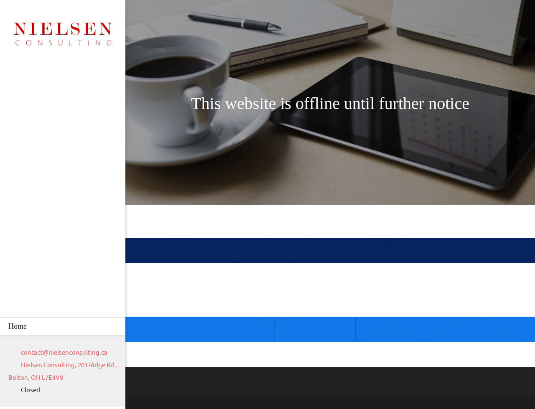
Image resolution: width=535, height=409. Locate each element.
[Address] (62, 371)
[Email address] (62, 352)
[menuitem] (62, 326)
